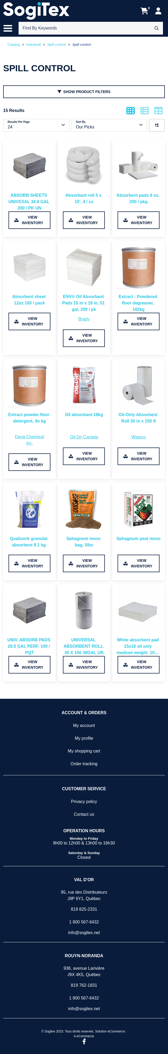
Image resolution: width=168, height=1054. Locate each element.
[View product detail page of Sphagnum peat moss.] (138, 521)
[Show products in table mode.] (158, 110)
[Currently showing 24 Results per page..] (36, 125)
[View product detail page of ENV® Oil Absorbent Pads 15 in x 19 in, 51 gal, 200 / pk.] (84, 279)
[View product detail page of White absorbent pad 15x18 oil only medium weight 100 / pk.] (138, 622)
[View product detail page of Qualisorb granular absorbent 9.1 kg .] (29, 521)
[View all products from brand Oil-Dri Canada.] (84, 437)
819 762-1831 (84, 985)
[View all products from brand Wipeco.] (138, 437)
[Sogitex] (36, 11)
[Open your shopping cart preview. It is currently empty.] (144, 11)
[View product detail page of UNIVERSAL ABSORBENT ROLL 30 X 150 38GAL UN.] (84, 622)
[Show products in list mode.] (144, 110)
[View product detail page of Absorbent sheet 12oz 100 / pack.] (29, 279)
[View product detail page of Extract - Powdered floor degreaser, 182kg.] (138, 279)
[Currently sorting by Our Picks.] (109, 125)
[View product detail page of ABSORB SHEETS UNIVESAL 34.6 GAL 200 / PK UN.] (29, 177)
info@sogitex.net (84, 932)
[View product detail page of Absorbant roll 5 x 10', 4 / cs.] (84, 177)
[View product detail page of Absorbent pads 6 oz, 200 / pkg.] (138, 177)
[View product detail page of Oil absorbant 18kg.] (84, 397)
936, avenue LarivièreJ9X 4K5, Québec (84, 971)
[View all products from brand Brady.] (84, 319)
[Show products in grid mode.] (130, 110)
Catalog (13, 45)
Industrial (33, 45)
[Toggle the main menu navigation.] (10, 28)
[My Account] (158, 11)
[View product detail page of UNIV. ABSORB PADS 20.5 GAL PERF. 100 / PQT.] (29, 622)
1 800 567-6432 (84, 922)
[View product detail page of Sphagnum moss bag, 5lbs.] (84, 521)
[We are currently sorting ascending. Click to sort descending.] (157, 125)
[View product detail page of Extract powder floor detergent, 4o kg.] (29, 397)
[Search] (156, 28)
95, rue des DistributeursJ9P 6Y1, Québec (84, 895)
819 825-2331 (84, 909)
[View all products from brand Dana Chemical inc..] (29, 440)
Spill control (56, 45)
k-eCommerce (84, 1036)
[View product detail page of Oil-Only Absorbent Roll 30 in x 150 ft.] (138, 397)
